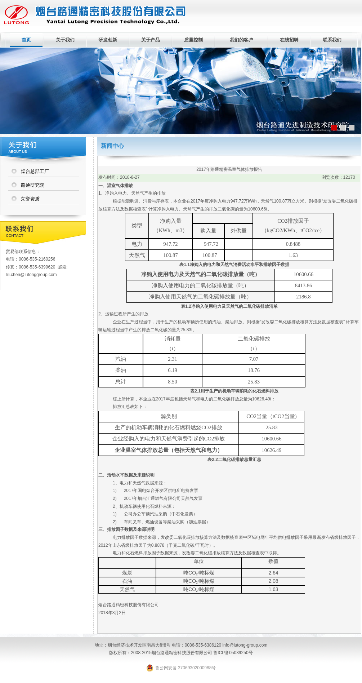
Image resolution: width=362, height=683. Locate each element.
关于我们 (65, 40)
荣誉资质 (30, 198)
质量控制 (193, 40)
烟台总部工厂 (35, 171)
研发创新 (107, 40)
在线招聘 (289, 40)
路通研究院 (32, 185)
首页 (26, 40)
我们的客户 (241, 40)
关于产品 (150, 40)
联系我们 (332, 40)
